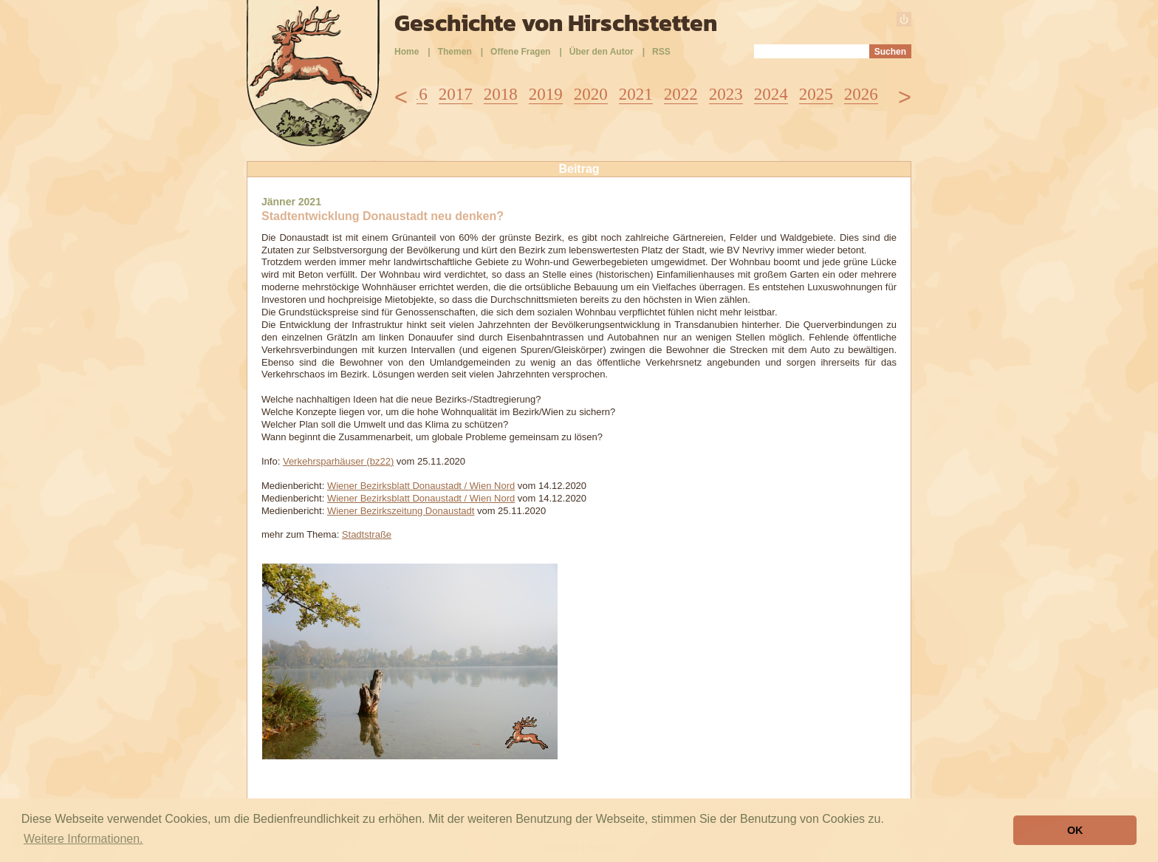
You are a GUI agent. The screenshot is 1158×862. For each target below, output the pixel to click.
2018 (501, 94)
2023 (726, 94)
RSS (661, 52)
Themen (455, 52)
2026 (861, 94)
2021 (636, 94)
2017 (456, 94)
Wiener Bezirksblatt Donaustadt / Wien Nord (421, 485)
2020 (591, 94)
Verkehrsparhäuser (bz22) (338, 461)
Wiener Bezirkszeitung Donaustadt (400, 510)
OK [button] (1075, 830)
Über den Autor (601, 52)
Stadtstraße (366, 534)
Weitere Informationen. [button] (83, 838)
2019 (546, 94)
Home (406, 52)
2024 (771, 94)
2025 (816, 94)
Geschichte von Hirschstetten (555, 23)
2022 (681, 94)
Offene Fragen (520, 52)
